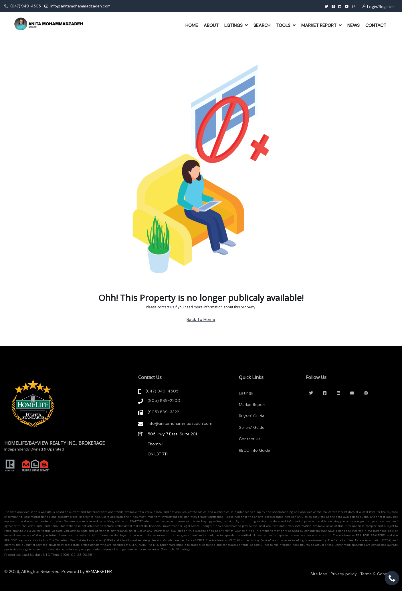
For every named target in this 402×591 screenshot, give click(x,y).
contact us (165, 307)
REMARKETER (99, 571)
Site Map (318, 573)
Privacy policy (344, 573)
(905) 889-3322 (163, 412)
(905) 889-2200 (164, 400)
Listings (246, 393)
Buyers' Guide (251, 416)
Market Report (252, 404)
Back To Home (201, 319)
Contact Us (249, 438)
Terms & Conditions (379, 573)
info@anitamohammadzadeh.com (77, 6)
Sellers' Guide (251, 427)
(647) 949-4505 (22, 6)
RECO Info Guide (254, 450)
